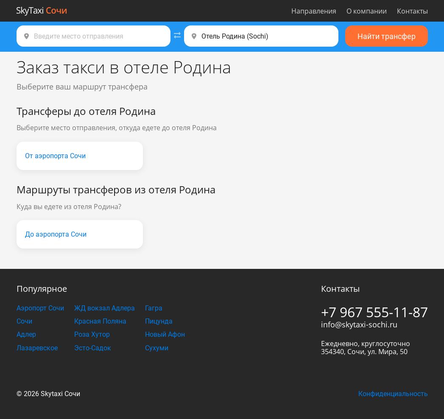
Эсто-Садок (92, 348)
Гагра (153, 308)
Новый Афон (165, 334)
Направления (313, 11)
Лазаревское (37, 348)
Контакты (412, 11)
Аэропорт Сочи (40, 308)
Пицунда (159, 321)
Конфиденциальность (393, 394)
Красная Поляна (100, 321)
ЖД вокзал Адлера (104, 308)
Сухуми (156, 348)
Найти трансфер (386, 36)
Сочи (24, 321)
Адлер (26, 334)
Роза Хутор (92, 334)
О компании (366, 11)
